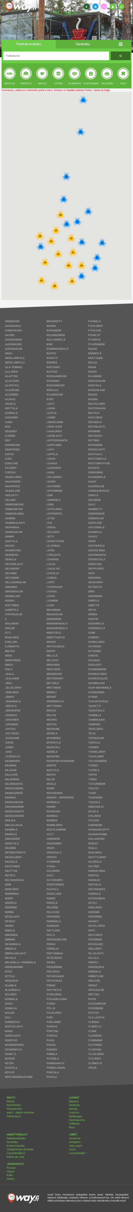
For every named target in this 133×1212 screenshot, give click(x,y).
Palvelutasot (14, 1116)
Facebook (74, 1138)
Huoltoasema (77, 1120)
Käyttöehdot (14, 1105)
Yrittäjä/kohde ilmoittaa (20, 1149)
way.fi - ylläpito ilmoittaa (20, 1112)
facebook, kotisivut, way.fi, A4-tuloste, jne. (63, 35)
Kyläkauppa (75, 1116)
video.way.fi (75, 1145)
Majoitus (74, 1101)
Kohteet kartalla (16, 1145)
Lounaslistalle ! (77, 1153)
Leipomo (74, 1112)
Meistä (10, 1101)
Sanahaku (12, 1142)
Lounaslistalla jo (16, 1153)
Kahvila (73, 1108)
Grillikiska (74, 1123)
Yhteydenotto (14, 1108)
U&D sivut (62, 12)
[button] (120, 44)
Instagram (75, 1142)
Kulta (9, 1175)
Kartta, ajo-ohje (15, 1156)
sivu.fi (72, 1149)
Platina (10, 1178)
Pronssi (11, 1167)
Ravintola (74, 1105)
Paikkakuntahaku (16, 1138)
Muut (72, 1127)
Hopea (10, 1171)
